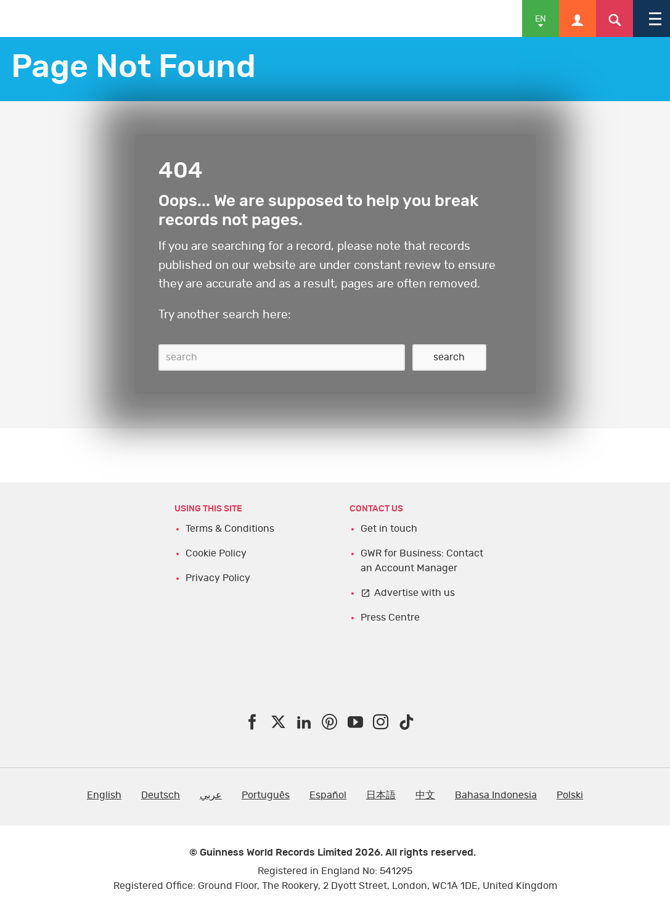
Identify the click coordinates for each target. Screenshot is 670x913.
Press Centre (390, 617)
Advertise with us (414, 593)
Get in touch (389, 529)
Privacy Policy (218, 578)
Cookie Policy (216, 553)
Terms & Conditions (230, 529)
